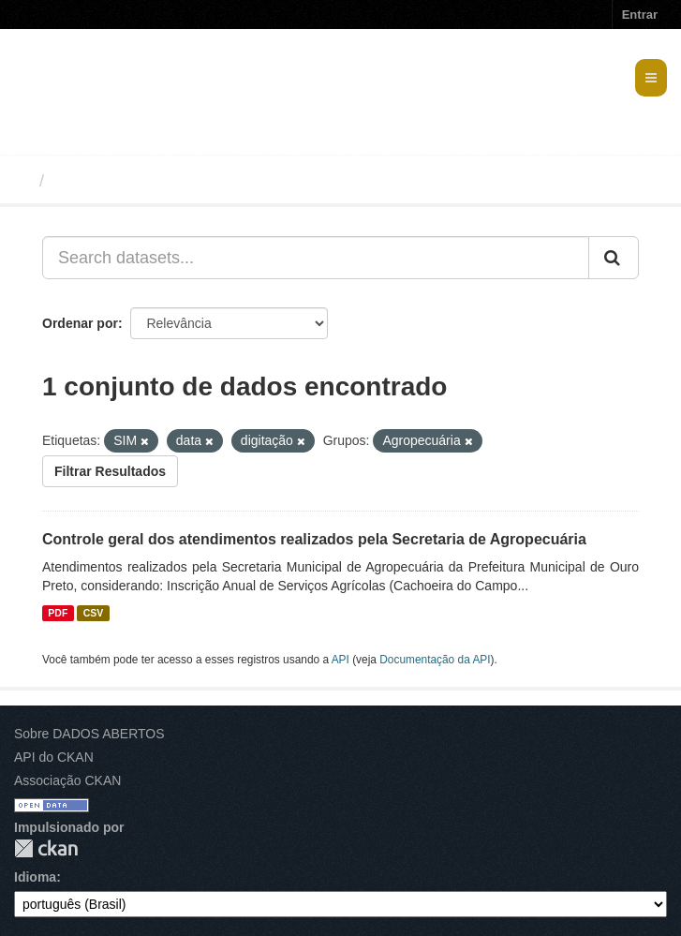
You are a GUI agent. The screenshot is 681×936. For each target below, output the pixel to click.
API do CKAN (54, 757)
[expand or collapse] (651, 78)
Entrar (640, 14)
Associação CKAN (67, 780)
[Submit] (613, 257)
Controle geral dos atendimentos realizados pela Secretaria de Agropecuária (314, 539)
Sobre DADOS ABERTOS (89, 733)
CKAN (46, 848)
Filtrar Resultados (110, 471)
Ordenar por (80, 323)
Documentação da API (434, 659)
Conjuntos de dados (134, 180)
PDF (57, 612)
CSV (93, 612)
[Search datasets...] (315, 257)
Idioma (35, 876)
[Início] (22, 180)
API (340, 659)
